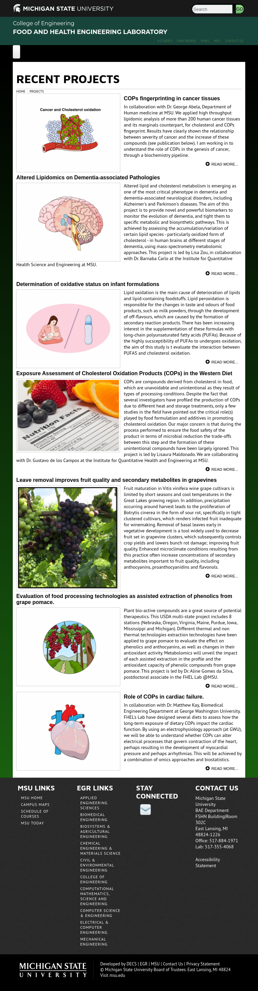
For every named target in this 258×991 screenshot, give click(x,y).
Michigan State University (56, 970)
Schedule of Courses (35, 814)
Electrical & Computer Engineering (94, 927)
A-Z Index (164, 41)
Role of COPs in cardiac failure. (164, 697)
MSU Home (32, 797)
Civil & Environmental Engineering (97, 865)
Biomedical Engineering (94, 817)
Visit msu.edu (112, 975)
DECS (132, 964)
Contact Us (234, 41)
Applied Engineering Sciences (94, 802)
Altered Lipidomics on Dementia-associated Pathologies (88, 177)
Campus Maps (35, 804)
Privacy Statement (203, 964)
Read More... (224, 164)
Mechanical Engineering (94, 941)
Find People (186, 41)
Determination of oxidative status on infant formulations (87, 284)
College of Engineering (43, 23)
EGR (144, 964)
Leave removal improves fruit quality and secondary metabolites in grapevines (116, 480)
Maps (205, 41)
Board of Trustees (169, 969)
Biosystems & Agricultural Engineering (95, 831)
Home (20, 91)
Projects (37, 91)
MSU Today (32, 822)
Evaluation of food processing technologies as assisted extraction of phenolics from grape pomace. (124, 599)
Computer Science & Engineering (100, 913)
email (145, 809)
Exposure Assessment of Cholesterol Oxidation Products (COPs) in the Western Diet (124, 373)
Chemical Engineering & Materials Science (100, 848)
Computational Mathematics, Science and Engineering (97, 896)
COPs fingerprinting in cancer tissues (172, 98)
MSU (217, 41)
